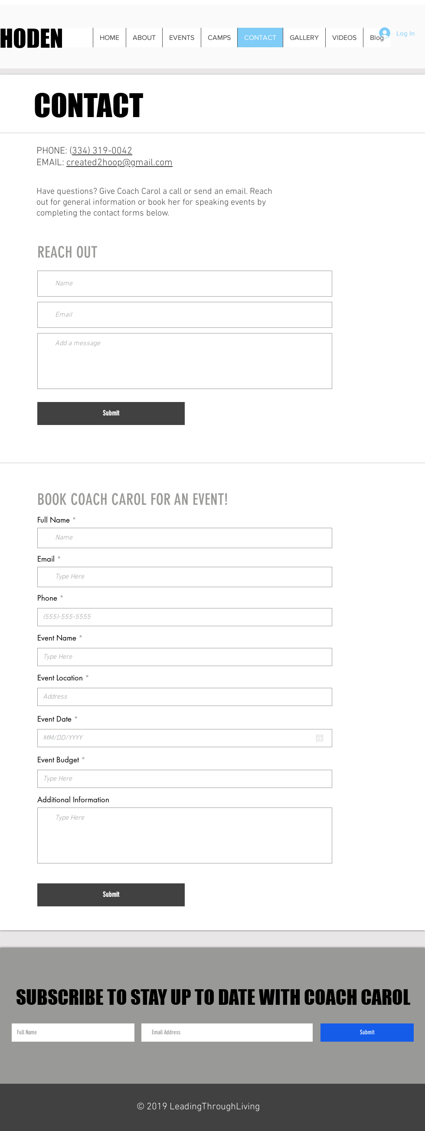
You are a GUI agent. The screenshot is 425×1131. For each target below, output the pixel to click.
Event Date (59, 719)
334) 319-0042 (102, 151)
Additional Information (73, 800)
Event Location (60, 678)
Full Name (53, 520)
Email (46, 559)
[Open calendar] (319, 738)
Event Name (56, 638)
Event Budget (58, 760)
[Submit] (111, 413)
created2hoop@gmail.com (119, 163)
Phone (47, 598)
